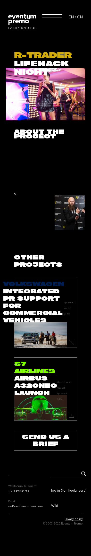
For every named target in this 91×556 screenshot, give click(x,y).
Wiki (54, 505)
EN (71, 17)
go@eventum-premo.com (25, 506)
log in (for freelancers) (68, 490)
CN (80, 17)
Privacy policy (74, 519)
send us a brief (45, 440)
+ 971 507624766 (18, 490)
